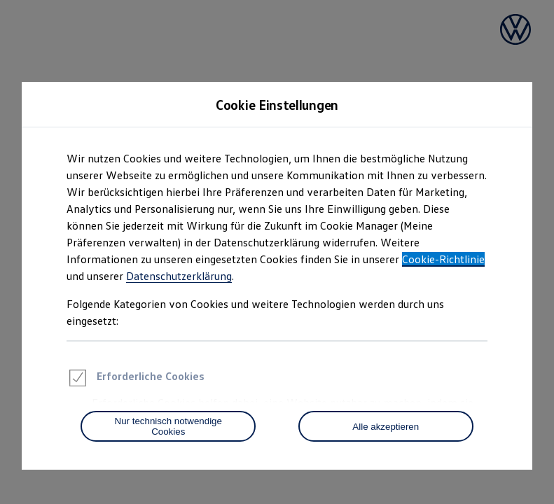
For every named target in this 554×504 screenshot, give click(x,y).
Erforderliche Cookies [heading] (136, 380)
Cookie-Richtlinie (443, 259)
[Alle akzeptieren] (385, 426)
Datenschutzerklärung (179, 276)
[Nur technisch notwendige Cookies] (168, 426)
